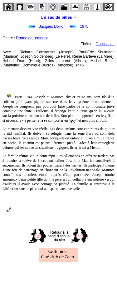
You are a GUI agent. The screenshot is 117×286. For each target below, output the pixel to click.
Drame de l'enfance (32, 38)
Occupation (105, 44)
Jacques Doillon (52, 26)
